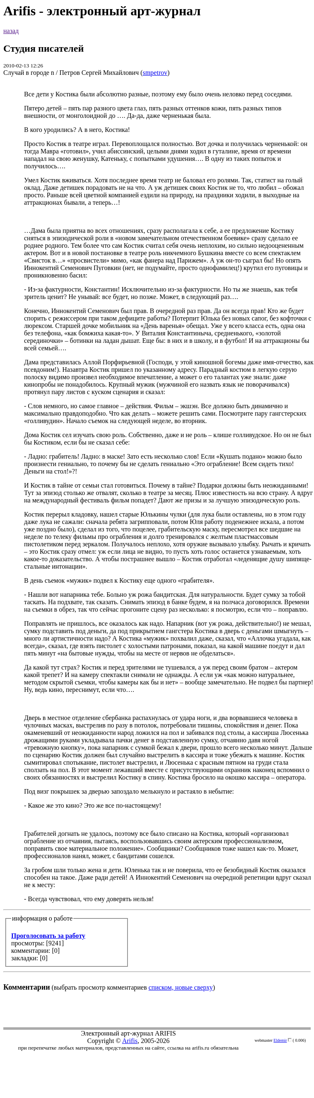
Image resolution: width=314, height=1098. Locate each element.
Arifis (130, 1040)
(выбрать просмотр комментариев (157, 541)
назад (11, 30)
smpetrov (155, 72)
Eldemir (280, 1040)
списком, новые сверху (181, 987)
